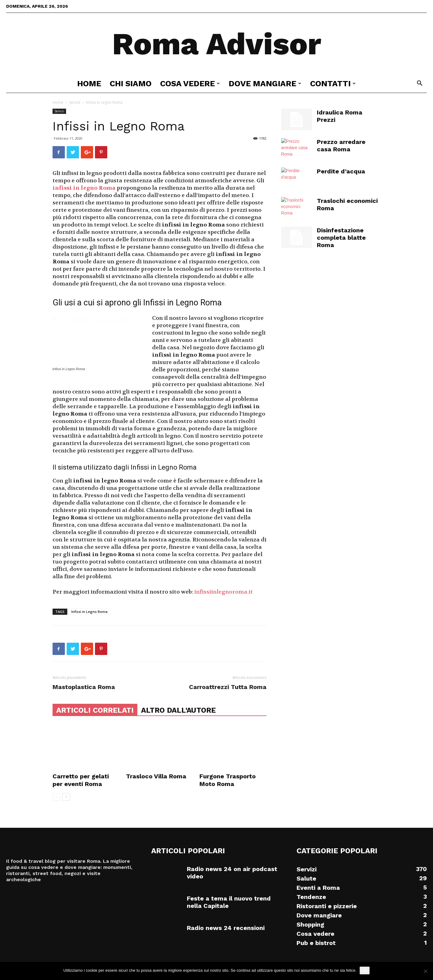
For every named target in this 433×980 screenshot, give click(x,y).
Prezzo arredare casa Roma (341, 145)
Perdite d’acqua (341, 171)
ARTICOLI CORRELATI (95, 710)
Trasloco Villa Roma (156, 776)
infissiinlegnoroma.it (223, 591)
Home (89, 83)
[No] (425, 971)
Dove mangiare (265, 83)
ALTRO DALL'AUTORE (178, 710)
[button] (419, 84)
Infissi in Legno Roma (89, 611)
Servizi (74, 102)
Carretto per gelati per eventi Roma (81, 780)
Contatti (333, 83)
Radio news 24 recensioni (226, 928)
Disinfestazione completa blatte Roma (341, 238)
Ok (364, 970)
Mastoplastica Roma (84, 687)
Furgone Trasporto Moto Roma (227, 780)
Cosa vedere (190, 83)
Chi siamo (131, 83)
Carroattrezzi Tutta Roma (227, 687)
